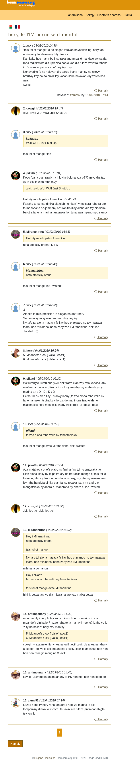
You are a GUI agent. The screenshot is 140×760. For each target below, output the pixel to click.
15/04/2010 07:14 (96, 95)
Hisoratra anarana (109, 15)
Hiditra (128, 15)
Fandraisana (75, 15)
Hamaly (101, 90)
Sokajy (90, 15)
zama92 (75, 95)
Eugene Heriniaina (44, 758)
